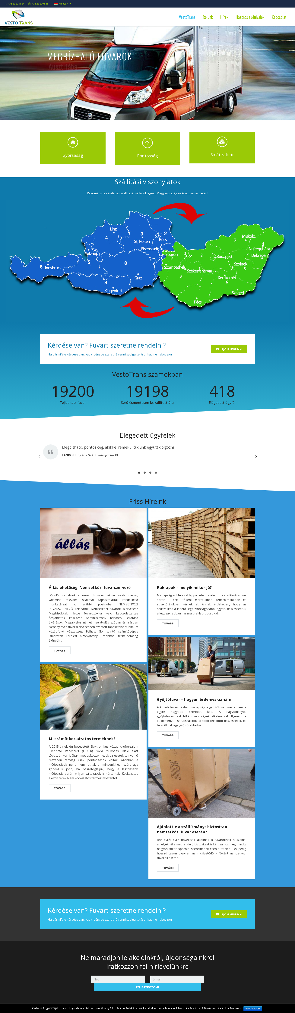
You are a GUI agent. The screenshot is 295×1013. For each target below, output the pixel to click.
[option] (147, 446)
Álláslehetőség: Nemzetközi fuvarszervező (90, 582)
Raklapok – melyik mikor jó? (184, 582)
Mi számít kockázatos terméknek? (82, 734)
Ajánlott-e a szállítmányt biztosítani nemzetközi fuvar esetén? (193, 825)
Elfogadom (253, 1008)
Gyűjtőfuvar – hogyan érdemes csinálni (195, 694)
